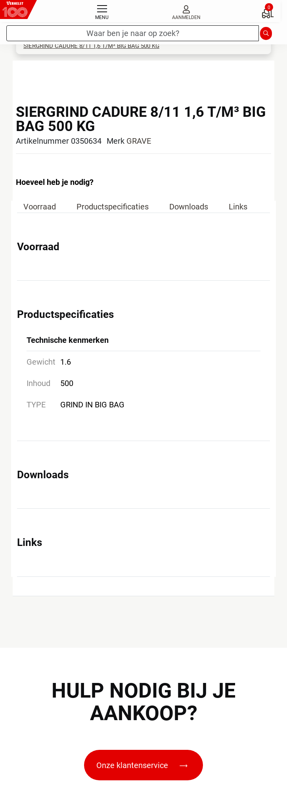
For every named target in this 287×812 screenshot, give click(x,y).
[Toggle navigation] (102, 11)
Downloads (188, 206)
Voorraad (39, 206)
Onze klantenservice (142, 765)
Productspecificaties (113, 206)
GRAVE (138, 141)
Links (238, 206)
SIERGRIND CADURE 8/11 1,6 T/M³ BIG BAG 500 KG (91, 45)
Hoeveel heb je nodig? (55, 182)
